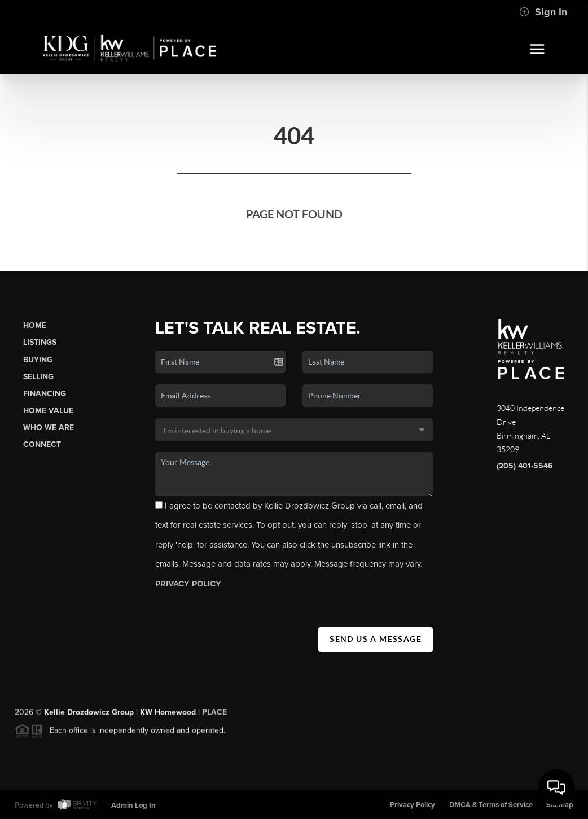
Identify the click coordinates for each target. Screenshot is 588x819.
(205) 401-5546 (525, 466)
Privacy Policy (412, 804)
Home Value (48, 410)
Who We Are (48, 427)
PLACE (214, 716)
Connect (42, 444)
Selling (38, 377)
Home (34, 325)
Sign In (543, 11)
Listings (39, 342)
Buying (37, 360)
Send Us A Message (376, 638)
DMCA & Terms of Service (491, 804)
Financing (44, 393)
